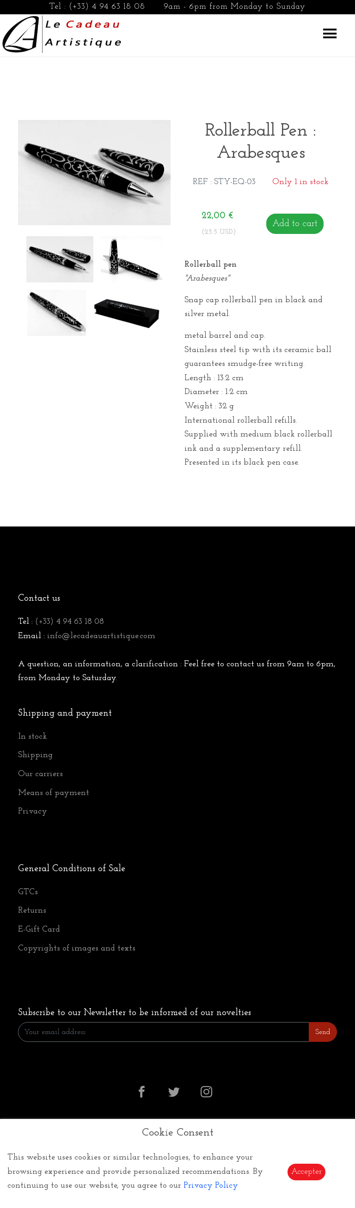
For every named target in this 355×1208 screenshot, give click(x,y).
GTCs (28, 892)
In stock (32, 736)
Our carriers (40, 774)
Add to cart (295, 223)
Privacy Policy (211, 1185)
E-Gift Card (39, 929)
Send (323, 1032)
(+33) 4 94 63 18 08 (107, 6)
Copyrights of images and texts (76, 948)
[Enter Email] (163, 1032)
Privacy (32, 811)
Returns (32, 910)
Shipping (35, 755)
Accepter (306, 1171)
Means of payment (53, 793)
